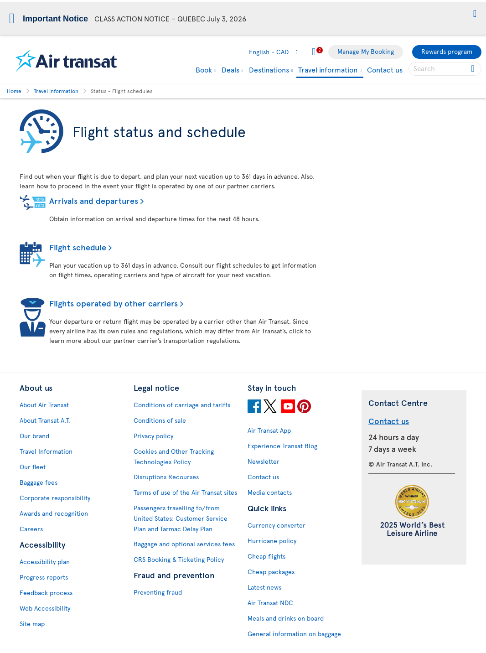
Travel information (327, 70)
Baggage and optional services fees (184, 543)
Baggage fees (38, 482)
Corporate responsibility (55, 497)
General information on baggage (294, 633)
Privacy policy (153, 435)
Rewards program (446, 51)
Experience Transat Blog (282, 445)
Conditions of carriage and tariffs (182, 404)
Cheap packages (271, 571)
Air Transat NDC (270, 602)
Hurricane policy (272, 540)
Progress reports (44, 577)
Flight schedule (77, 247)
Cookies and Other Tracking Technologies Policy (174, 456)
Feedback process (46, 592)
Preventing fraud (158, 592)
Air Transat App (269, 430)
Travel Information (46, 451)
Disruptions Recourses (166, 476)
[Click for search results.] (473, 69)
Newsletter (263, 461)
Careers (31, 528)
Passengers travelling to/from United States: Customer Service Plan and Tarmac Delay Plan (180, 518)
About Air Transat (44, 404)
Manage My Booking (365, 51)
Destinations (269, 69)
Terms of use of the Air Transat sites (185, 492)
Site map (32, 623)
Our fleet (33, 466)
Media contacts (270, 492)
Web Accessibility (45, 608)
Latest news (264, 587)
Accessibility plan (45, 561)
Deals (230, 69)
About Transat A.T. (45, 420)
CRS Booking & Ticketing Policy (179, 559)
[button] (474, 14)
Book (204, 69)
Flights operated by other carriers (113, 303)
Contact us (385, 69)
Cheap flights (266, 556)
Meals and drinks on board (286, 618)
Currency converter (276, 525)
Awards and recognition (54, 513)
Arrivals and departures (93, 200)
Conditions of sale (160, 420)
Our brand (34, 435)
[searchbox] (444, 69)
